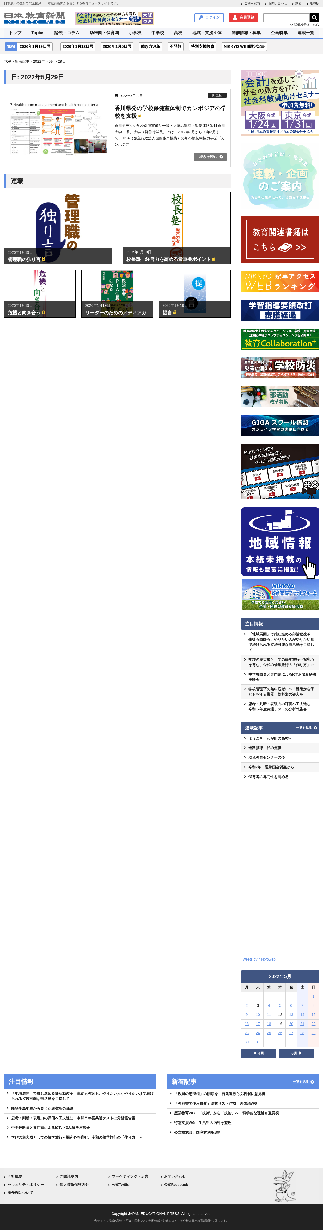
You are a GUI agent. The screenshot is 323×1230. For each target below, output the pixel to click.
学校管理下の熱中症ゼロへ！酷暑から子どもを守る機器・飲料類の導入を (281, 691)
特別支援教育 (202, 46)
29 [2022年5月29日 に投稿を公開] (314, 1033)
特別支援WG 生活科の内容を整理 (202, 1123)
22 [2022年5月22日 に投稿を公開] (314, 1024)
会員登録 (247, 17)
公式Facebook (176, 1184)
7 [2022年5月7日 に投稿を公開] (302, 1005)
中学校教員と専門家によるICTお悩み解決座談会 (282, 677)
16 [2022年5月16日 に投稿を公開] (247, 1024)
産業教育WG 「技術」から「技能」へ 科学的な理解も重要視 (226, 1113)
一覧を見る (304, 727)
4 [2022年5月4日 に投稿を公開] (269, 1005)
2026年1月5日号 (117, 46)
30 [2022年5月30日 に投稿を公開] (247, 1042)
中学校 (157, 33)
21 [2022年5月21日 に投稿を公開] (302, 1024)
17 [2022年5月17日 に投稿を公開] (258, 1024)
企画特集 (279, 33)
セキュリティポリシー (26, 1184)
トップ (15, 33)
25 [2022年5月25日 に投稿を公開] (269, 1033)
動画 (298, 3)
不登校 (175, 46)
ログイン (212, 17)
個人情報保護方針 (74, 1184)
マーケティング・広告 (130, 1176)
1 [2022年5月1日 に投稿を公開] (314, 996)
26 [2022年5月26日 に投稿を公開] (280, 1033)
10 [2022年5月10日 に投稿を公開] (258, 1015)
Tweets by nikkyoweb (258, 959)
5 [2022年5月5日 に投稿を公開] (280, 1005)
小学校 (135, 33)
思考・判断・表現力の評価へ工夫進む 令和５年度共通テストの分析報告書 (281, 706)
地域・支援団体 (207, 33)
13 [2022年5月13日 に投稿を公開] (291, 1015)
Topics (37, 33)
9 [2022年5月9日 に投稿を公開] (247, 1015)
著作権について (20, 1193)
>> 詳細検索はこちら (304, 25)
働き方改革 (150, 46)
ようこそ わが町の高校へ (270, 738)
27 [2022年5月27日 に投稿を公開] (291, 1033)
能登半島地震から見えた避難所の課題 (42, 1108)
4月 (261, 1053)
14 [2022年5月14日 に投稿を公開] (302, 1015)
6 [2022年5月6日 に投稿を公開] (291, 1005)
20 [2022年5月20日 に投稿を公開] (291, 1024)
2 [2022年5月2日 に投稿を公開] (247, 1005)
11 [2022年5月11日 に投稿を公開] (269, 1015)
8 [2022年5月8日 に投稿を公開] (314, 1005)
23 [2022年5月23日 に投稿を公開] (247, 1033)
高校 (178, 33)
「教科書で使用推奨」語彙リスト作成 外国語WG (215, 1103)
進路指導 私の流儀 (264, 748)
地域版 (314, 3)
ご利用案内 (252, 3)
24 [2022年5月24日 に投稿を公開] (258, 1033)
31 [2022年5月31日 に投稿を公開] (258, 1042)
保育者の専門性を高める (268, 777)
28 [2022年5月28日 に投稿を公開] (302, 1033)
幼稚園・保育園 (104, 33)
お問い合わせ (277, 3)
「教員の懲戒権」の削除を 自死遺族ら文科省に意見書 (219, 1094)
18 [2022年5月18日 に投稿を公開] (269, 1024)
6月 (294, 1053)
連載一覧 (305, 33)
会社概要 (15, 1176)
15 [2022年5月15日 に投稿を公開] (314, 1015)
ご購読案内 (69, 1176)
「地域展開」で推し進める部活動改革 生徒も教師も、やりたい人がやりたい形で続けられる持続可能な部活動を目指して (281, 642)
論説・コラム (67, 33)
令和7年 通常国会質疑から (271, 767)
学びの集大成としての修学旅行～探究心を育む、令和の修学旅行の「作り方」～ (281, 662)
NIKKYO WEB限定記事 (244, 46)
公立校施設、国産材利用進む (198, 1132)
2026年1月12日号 (78, 46)
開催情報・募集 (246, 33)
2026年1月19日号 (35, 46)
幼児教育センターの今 (266, 757)
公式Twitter (121, 1184)
